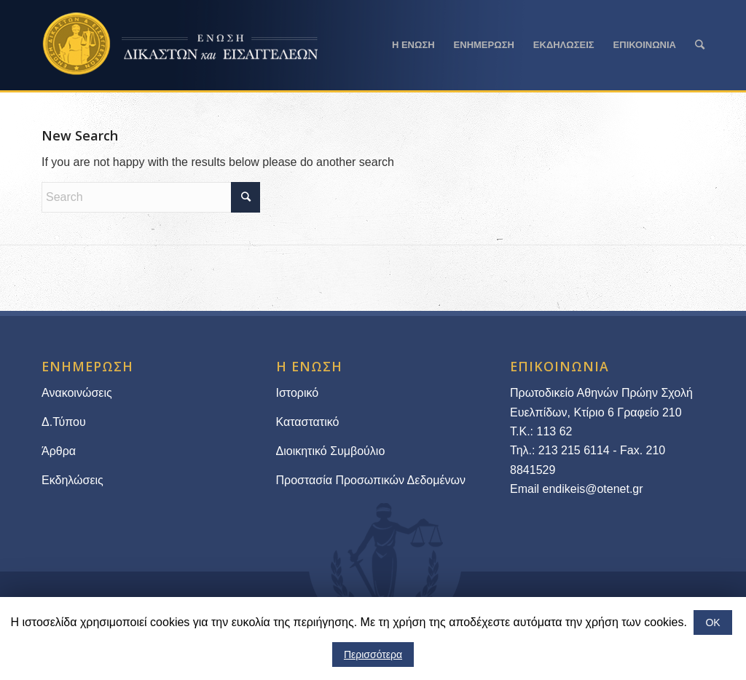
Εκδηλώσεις (72, 480)
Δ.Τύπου (64, 422)
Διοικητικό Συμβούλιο (330, 451)
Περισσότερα (373, 654)
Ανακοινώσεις (77, 393)
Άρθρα (59, 451)
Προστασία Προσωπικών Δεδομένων (371, 480)
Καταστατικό (309, 422)
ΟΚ (712, 622)
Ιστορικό (297, 393)
